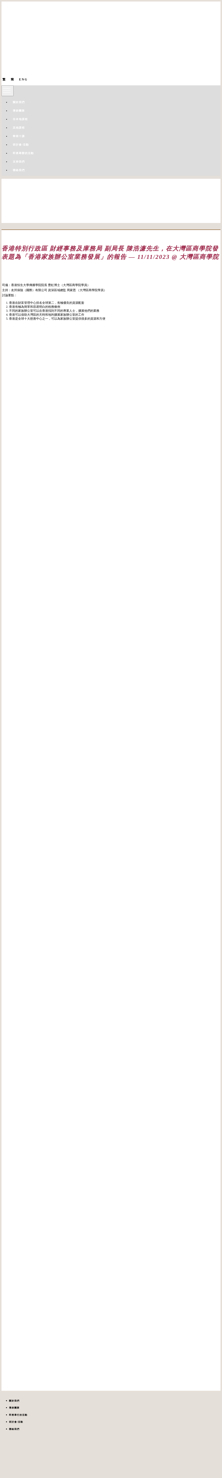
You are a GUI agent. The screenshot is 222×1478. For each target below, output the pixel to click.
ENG (23, 79)
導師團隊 (19, 110)
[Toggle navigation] (8, 90)
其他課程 (19, 127)
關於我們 (19, 102)
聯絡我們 (19, 170)
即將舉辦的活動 (23, 153)
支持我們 (19, 161)
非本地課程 (20, 119)
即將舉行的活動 (18, 1415)
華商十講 (19, 136)
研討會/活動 (21, 144)
